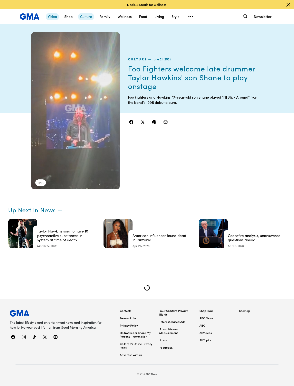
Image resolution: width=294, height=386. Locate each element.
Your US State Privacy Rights (173, 312)
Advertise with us (131, 355)
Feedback (166, 347)
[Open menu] (191, 16)
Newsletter (263, 16)
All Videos (205, 333)
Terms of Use (128, 318)
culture (137, 59)
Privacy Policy (129, 325)
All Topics (205, 340)
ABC (202, 325)
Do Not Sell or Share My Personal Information (135, 334)
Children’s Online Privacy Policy (135, 345)
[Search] (244, 16)
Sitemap (244, 311)
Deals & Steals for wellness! (147, 4)
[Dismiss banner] (288, 4)
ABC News (206, 318)
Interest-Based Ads (172, 322)
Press (163, 340)
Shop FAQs (206, 311)
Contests (125, 311)
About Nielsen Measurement (168, 331)
